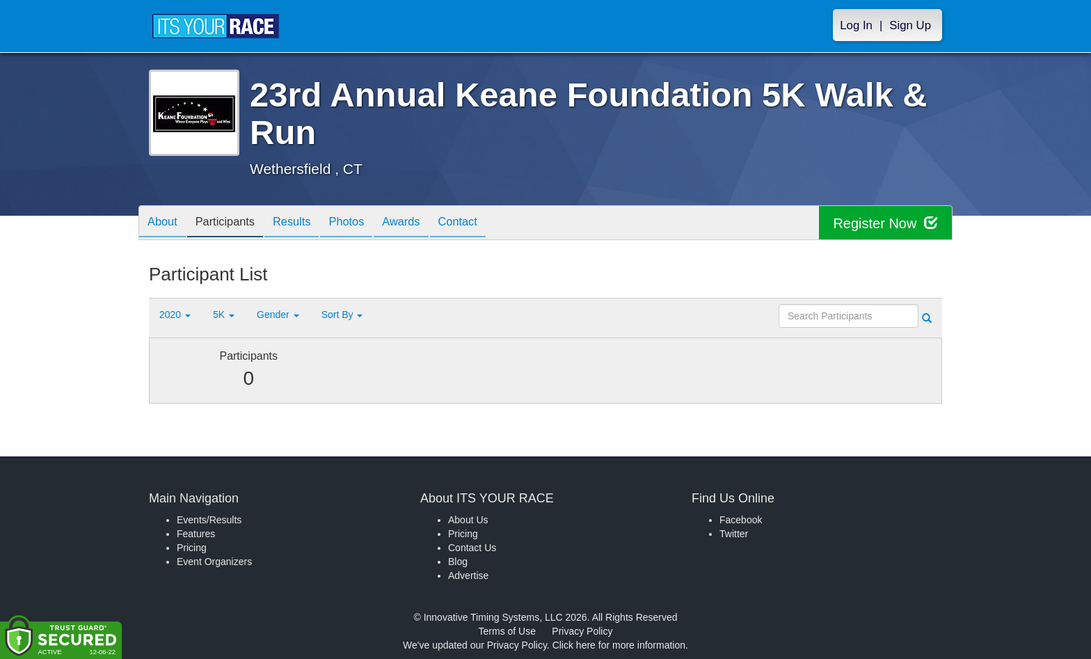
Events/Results (209, 519)
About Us (468, 519)
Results (305, 223)
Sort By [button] (342, 314)
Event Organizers (214, 561)
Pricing (192, 547)
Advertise (468, 575)
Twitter (733, 533)
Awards (425, 223)
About (165, 223)
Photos (365, 223)
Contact (486, 223)
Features (196, 533)
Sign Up (910, 25)
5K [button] (223, 314)
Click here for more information (618, 645)
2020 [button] (175, 314)
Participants (233, 223)
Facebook (740, 519)
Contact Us (472, 547)
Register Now (885, 223)
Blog (458, 561)
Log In (856, 25)
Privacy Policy (582, 631)
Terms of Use (507, 631)
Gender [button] (278, 314)
